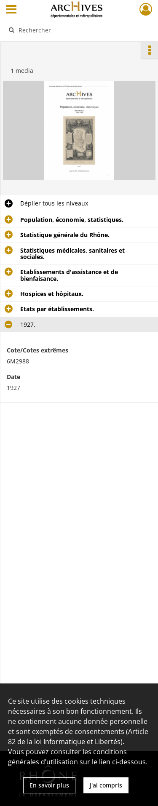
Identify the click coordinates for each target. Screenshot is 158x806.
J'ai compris (106, 785)
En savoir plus (49, 785)
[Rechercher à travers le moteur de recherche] (78, 30)
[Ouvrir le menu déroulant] (11, 10)
